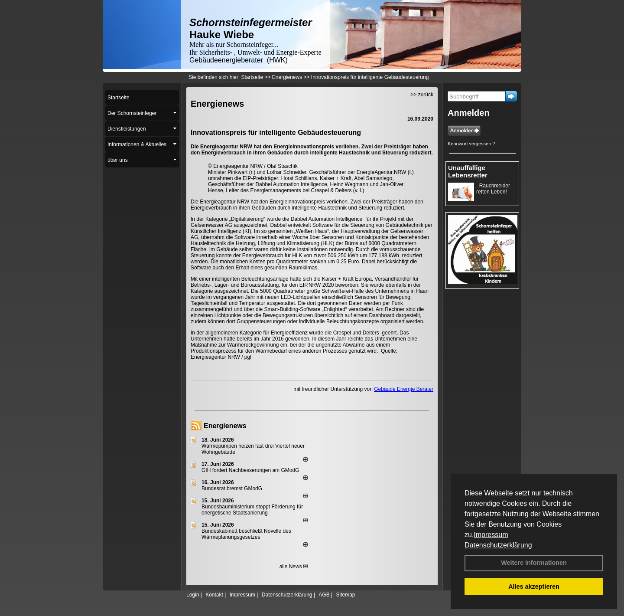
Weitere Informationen (534, 562)
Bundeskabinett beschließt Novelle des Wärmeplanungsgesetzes (246, 534)
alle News (294, 567)
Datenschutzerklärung (498, 545)
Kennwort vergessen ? (471, 143)
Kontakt (214, 595)
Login (192, 595)
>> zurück (421, 95)
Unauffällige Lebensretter (468, 171)
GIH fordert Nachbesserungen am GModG (250, 470)
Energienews (225, 425)
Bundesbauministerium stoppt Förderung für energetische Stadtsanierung (252, 510)
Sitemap (345, 595)
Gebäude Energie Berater (403, 389)
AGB (323, 595)
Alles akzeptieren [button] (533, 586)
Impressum (491, 534)
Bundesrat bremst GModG (232, 488)
